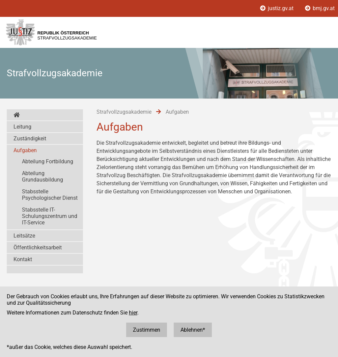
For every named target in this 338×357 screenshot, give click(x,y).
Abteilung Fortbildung (47, 161)
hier (133, 312)
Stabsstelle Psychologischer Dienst (50, 194)
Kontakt (22, 259)
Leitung (22, 126)
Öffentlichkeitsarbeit (37, 247)
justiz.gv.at (277, 8)
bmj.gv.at (320, 8)
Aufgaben (25, 150)
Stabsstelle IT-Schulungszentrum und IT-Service (49, 216)
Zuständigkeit (29, 138)
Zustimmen (146, 330)
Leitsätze (24, 235)
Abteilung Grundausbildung (42, 176)
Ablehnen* (192, 330)
